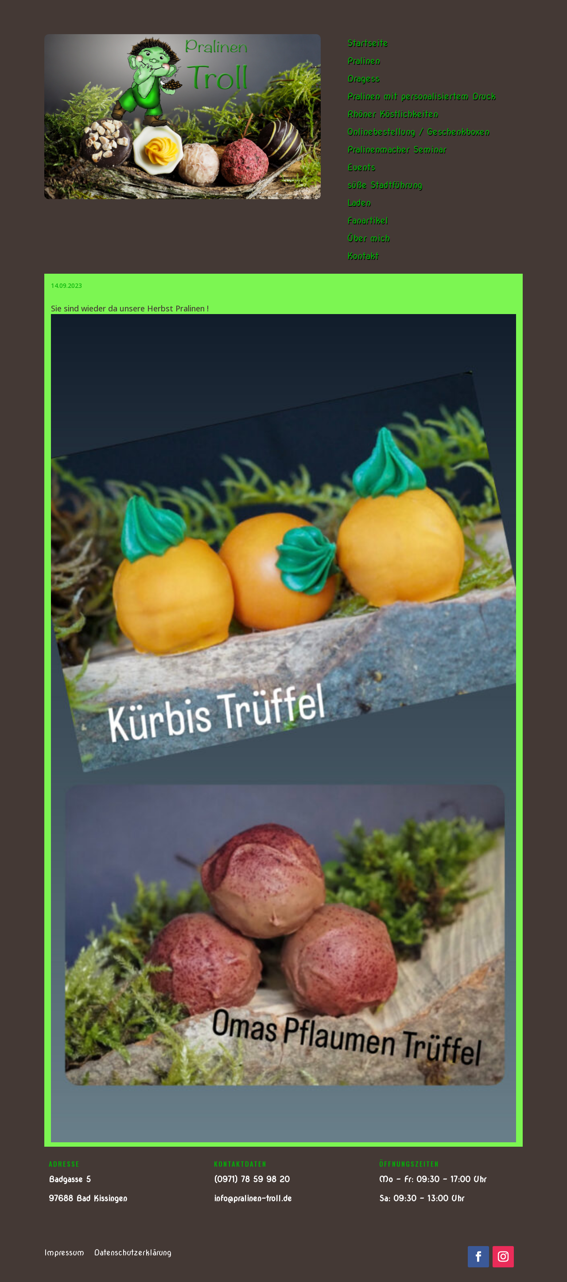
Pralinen (363, 60)
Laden (359, 202)
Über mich (368, 238)
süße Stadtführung (385, 185)
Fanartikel (367, 220)
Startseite (367, 43)
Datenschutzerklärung (132, 1253)
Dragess (363, 78)
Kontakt (363, 256)
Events (361, 167)
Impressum (64, 1253)
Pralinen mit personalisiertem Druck (421, 96)
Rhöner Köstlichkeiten (392, 114)
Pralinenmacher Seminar (397, 149)
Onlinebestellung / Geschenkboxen (418, 131)
